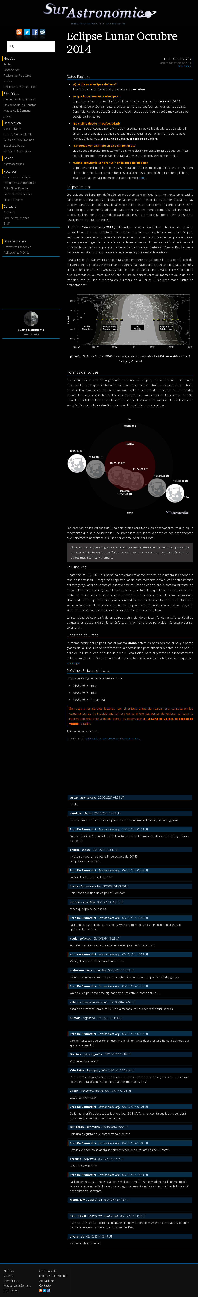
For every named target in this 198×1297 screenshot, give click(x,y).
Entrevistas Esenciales (17, 247)
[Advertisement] (31, 282)
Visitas (8, 81)
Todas (8, 64)
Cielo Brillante (12, 129)
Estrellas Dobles (14, 145)
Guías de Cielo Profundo (19, 140)
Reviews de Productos (17, 75)
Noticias (9, 1271)
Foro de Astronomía (16, 218)
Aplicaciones (47, 1280)
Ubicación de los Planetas (20, 105)
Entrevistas (10, 1290)
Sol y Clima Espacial (16, 188)
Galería (8, 1276)
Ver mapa (73, 663)
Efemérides (11, 1280)
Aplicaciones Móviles (16, 252)
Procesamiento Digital (17, 177)
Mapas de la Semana (17, 110)
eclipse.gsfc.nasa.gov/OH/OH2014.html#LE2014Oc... (113, 738)
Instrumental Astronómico (20, 183)
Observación (12, 70)
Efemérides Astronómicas (20, 99)
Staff (6, 223)
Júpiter (8, 116)
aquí (141, 178)
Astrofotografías (14, 164)
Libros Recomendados (18, 194)
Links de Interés (13, 199)
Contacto (9, 212)
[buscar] (30, 46)
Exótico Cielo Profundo (18, 134)
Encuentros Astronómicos (20, 87)
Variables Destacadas (17, 151)
